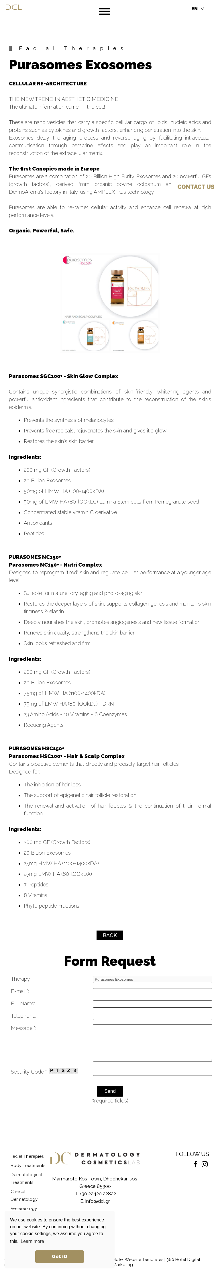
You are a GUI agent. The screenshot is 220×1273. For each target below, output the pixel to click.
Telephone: (23, 1016)
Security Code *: (44, 1071)
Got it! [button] (60, 1256)
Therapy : (21, 979)
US (195, 186)
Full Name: (23, 1003)
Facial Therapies (27, 1156)
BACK (110, 935)
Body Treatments (28, 1165)
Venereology (24, 1208)
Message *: (23, 1028)
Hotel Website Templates (138, 1259)
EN (194, 8)
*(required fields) (109, 1101)
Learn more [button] (32, 1241)
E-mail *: (20, 991)
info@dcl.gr (97, 1201)
